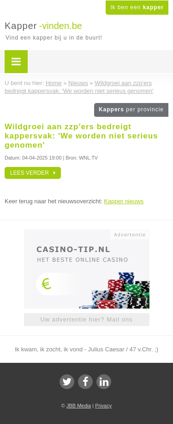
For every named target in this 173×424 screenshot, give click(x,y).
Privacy (103, 405)
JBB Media (78, 405)
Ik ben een (137, 7)
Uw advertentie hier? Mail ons (86, 319)
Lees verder (32, 173)
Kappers (131, 109)
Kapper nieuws (123, 201)
